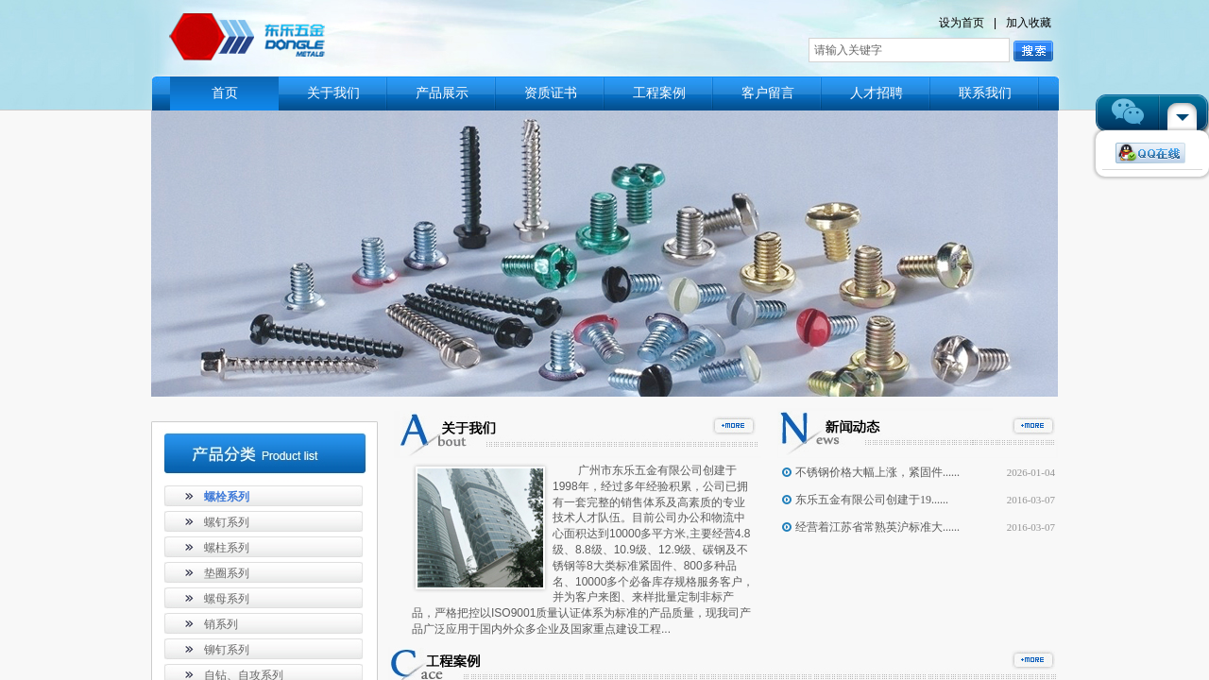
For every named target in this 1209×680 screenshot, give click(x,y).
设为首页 (961, 22)
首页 (225, 93)
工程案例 (659, 93)
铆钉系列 (226, 649)
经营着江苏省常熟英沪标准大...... (877, 527)
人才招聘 (876, 93)
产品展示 (442, 93)
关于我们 (333, 93)
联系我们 (985, 93)
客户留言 (767, 93)
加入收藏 (1028, 22)
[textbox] (909, 50)
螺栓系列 (226, 496)
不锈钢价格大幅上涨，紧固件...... (877, 472)
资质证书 (550, 93)
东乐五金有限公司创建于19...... (871, 499)
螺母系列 (226, 598)
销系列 (221, 624)
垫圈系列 (226, 573)
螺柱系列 (226, 547)
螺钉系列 (226, 522)
